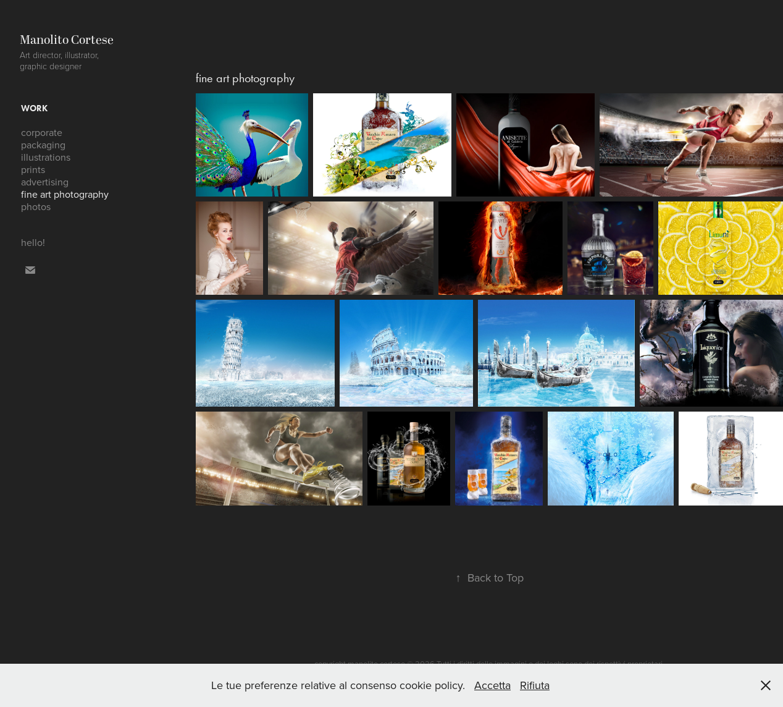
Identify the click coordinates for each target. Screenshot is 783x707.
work (34, 108)
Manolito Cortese (67, 40)
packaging (43, 144)
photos (36, 206)
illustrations (45, 157)
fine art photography (65, 194)
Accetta (492, 685)
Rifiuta (535, 685)
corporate (41, 132)
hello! (33, 242)
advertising (45, 181)
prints (33, 169)
